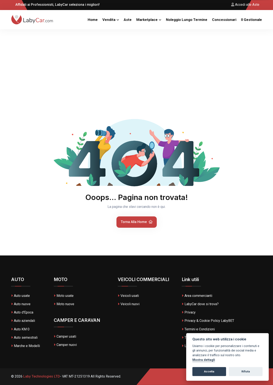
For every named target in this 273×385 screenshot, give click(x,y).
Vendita (108, 20)
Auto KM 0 (20, 329)
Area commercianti (197, 296)
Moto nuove (64, 304)
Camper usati (65, 336)
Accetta (209, 371)
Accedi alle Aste (245, 5)
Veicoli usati (128, 296)
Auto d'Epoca (22, 312)
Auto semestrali (24, 337)
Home (93, 20)
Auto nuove (20, 304)
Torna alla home (136, 222)
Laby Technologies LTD (41, 376)
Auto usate (20, 296)
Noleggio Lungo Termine (186, 20)
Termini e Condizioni (198, 329)
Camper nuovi (65, 345)
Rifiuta (245, 371)
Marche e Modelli (25, 346)
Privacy (189, 312)
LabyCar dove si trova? (200, 304)
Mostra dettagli (203, 360)
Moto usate (64, 296)
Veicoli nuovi (128, 304)
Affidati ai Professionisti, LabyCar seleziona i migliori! (55, 5)
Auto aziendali (23, 321)
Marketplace (147, 20)
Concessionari (224, 20)
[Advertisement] (136, 61)
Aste (128, 20)
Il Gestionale (251, 20)
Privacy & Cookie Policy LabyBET (208, 321)
